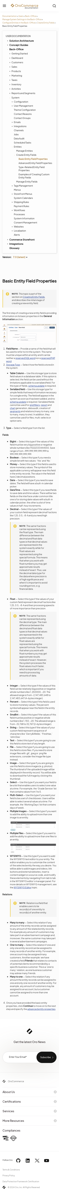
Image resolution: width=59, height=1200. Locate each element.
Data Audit (19, 138)
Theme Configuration (25, 109)
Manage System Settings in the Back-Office (22, 19)
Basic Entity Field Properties (33, 158)
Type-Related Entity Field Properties (32, 169)
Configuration (20, 101)
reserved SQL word (25, 358)
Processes (19, 214)
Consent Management (25, 222)
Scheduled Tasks (22, 142)
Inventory (15, 84)
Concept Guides (17, 44)
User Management (22, 105)
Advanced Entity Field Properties (35, 163)
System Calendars (23, 197)
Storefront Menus (22, 193)
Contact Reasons (23, 113)
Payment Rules (21, 206)
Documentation (9, 16)
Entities (17, 146)
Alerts (17, 234)
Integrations (19, 126)
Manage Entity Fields (26, 181)
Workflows (18, 210)
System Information (24, 218)
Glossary (14, 248)
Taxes (13, 79)
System (15, 97)
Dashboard (16, 57)
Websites (18, 226)
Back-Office (30, 16)
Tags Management (22, 185)
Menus (17, 189)
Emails (16, 122)
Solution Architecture (20, 40)
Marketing (16, 75)
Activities (15, 88)
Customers (16, 62)
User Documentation (18, 36)
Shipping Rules (20, 202)
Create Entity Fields (45, 23)
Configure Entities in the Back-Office (18, 23)
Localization (19, 230)
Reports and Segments (22, 93)
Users (20, 16)
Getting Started (19, 53)
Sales (13, 66)
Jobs (16, 134)
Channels (19, 130)
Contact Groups (22, 118)
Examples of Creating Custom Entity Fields (34, 176)
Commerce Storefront (20, 239)
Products (15, 71)
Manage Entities (24, 150)
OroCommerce (16, 1081)
